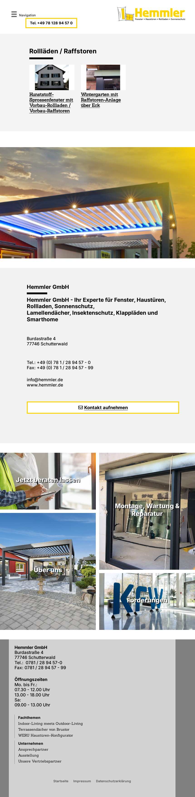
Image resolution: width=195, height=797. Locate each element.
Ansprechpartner (33, 749)
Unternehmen (30, 743)
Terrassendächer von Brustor (43, 729)
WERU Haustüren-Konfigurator (45, 735)
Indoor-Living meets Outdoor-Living (50, 723)
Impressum (82, 781)
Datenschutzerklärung (113, 781)
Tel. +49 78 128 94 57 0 (51, 23)
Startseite (60, 781)
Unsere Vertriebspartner (40, 761)
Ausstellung (28, 755)
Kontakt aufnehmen (106, 407)
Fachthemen (29, 717)
